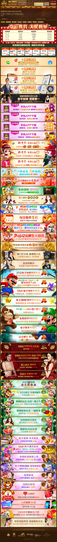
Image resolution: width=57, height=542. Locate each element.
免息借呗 (32, 1)
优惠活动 (43, 7)
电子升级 (39, 1)
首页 (3, 7)
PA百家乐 (13, 7)
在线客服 (53, 7)
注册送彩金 (29, 1)
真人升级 (36, 1)
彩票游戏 (33, 7)
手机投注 (48, 7)
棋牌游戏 (23, 7)
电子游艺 (18, 7)
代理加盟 (49, 1)
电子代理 (46, 1)
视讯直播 (8, 7)
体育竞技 (38, 7)
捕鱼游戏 (28, 7)
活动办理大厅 (43, 1)
